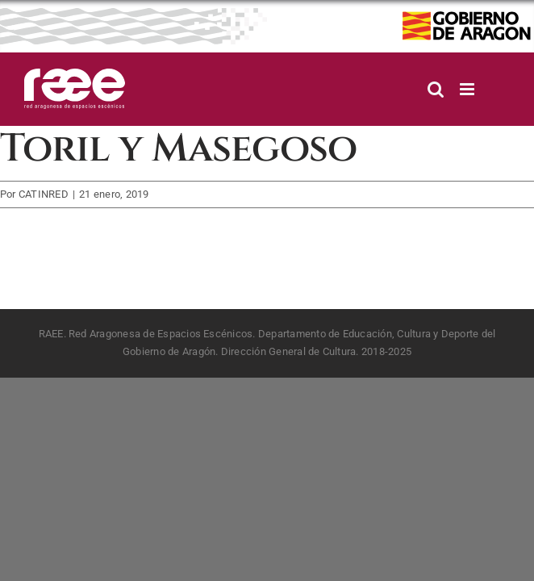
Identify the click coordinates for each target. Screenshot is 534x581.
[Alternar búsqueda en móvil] (436, 89)
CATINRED (44, 194)
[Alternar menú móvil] (468, 89)
